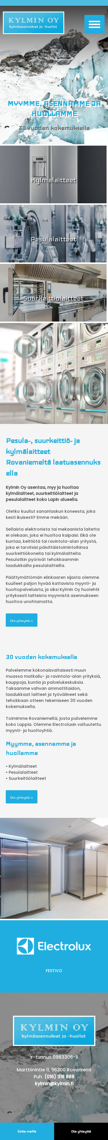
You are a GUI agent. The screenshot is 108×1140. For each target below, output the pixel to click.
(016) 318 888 (59, 1076)
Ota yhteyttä (81, 1131)
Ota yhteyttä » (21, 621)
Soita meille (27, 1131)
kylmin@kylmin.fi (54, 1083)
